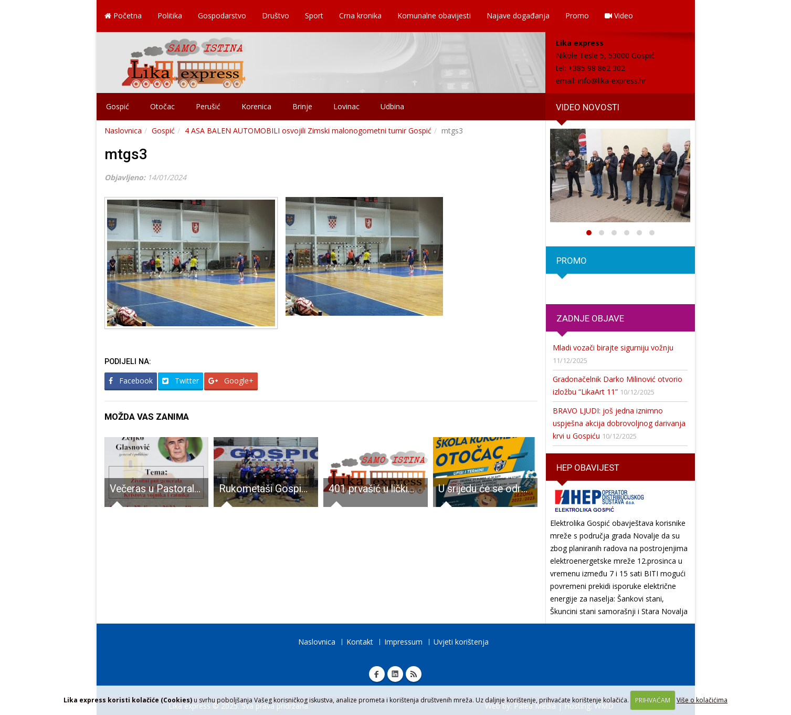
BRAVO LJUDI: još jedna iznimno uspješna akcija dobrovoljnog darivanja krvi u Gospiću (619, 423)
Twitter (180, 381)
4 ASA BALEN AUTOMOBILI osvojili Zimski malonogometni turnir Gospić (308, 131)
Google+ (231, 381)
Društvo (275, 15)
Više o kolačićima (702, 700)
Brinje (302, 106)
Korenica (256, 106)
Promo (577, 15)
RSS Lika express (413, 674)
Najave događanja (518, 15)
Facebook (131, 381)
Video (619, 15)
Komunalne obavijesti (434, 15)
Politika (169, 15)
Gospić (117, 106)
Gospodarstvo (222, 15)
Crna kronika (360, 15)
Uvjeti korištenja (461, 642)
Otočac (162, 106)
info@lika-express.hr (612, 81)
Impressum (403, 642)
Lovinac (346, 106)
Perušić (208, 106)
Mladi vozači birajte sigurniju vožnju (613, 348)
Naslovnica (123, 131)
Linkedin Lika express (395, 674)
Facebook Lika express (377, 674)
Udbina (392, 106)
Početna (123, 15)
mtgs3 (125, 154)
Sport (314, 15)
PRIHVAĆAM (652, 700)
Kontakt (359, 642)
